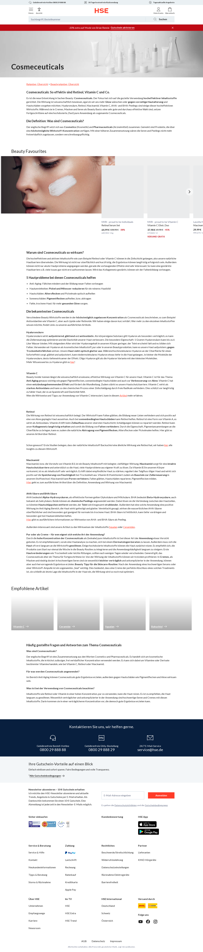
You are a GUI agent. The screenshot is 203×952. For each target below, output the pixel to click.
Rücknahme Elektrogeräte (115, 874)
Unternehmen (36, 905)
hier (72, 361)
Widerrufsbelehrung (112, 859)
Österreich (107, 920)
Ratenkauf (70, 874)
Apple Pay (70, 889)
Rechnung (70, 867)
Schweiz (106, 913)
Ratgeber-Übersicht (37, 84)
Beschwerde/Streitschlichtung (118, 852)
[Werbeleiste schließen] (172, 28)
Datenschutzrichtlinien (126, 805)
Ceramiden (129, 526)
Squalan (113, 526)
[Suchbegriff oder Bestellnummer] (87, 19)
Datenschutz (98, 941)
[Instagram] (155, 921)
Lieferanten (144, 852)
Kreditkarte (71, 882)
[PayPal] (70, 852)
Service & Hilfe (36, 852)
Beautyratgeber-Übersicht (64, 84)
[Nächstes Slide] (189, 192)
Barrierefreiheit (110, 882)
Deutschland (108, 905)
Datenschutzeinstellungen (115, 867)
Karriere (33, 920)
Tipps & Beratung (38, 874)
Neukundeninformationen (42, 867)
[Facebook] (148, 921)
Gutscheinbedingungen (156, 805)
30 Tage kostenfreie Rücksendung (101, 2)
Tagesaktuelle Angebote (161, 2)
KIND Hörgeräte (147, 859)
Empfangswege (37, 913)
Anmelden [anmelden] (161, 795)
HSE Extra (70, 913)
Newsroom (34, 928)
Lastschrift (71, 859)
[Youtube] (140, 921)
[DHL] (142, 905)
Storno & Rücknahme (40, 882)
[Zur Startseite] (102, 10)
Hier (28, 482)
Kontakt (33, 859)
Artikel (123, 395)
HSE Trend (71, 920)
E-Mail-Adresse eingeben (117, 795)
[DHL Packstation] (152, 905)
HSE (67, 905)
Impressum (116, 941)
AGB (84, 941)
